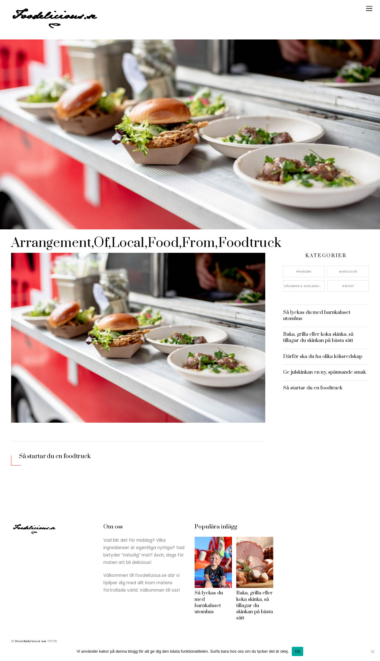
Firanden (304, 271)
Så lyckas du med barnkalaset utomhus (316, 315)
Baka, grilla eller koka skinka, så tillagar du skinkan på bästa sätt (318, 337)
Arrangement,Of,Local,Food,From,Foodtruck (147, 243)
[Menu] (369, 8)
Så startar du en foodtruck (55, 456)
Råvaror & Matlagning (304, 286)
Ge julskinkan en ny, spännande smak (324, 372)
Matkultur (348, 271)
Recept (348, 286)
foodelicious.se (30, 641)
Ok (297, 651)
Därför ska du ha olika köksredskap (322, 356)
